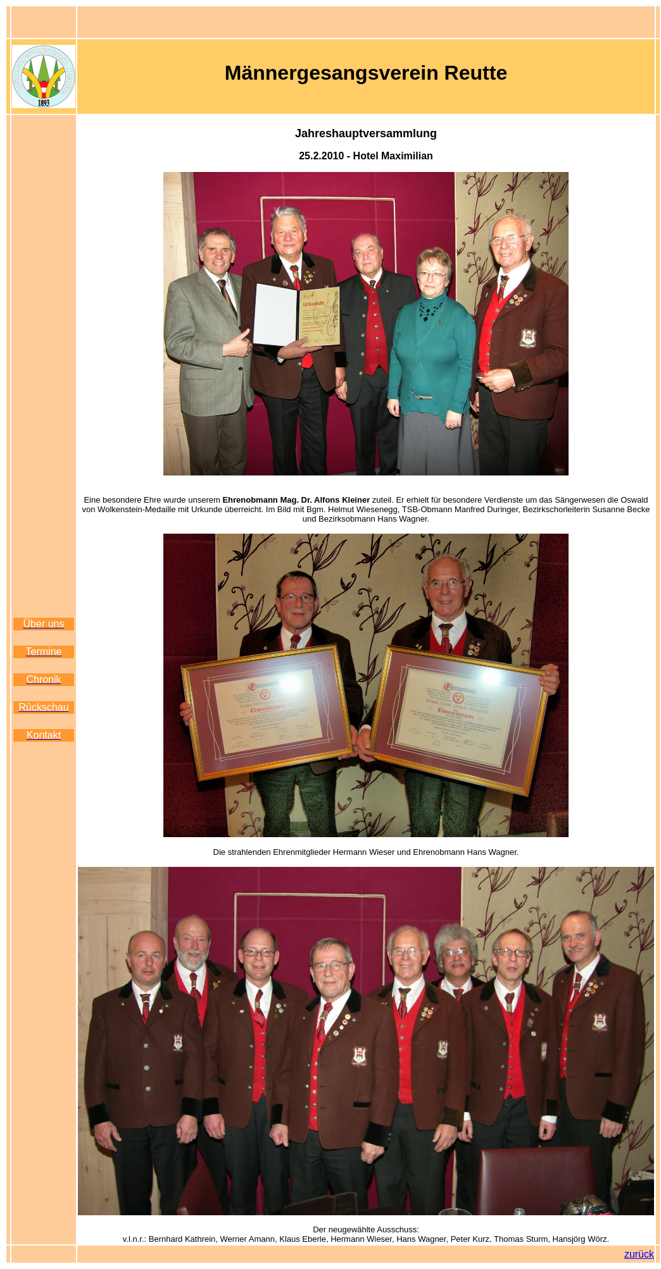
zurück (639, 1254)
